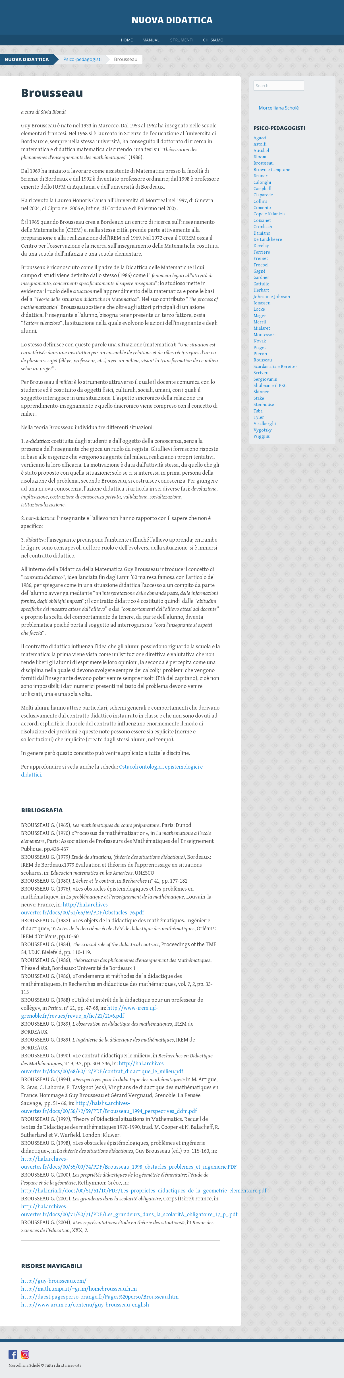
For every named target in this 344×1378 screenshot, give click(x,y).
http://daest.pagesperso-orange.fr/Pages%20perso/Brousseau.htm (100, 1297)
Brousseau (263, 163)
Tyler (259, 417)
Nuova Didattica (172, 20)
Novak (260, 341)
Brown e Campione (272, 169)
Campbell (263, 189)
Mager (260, 316)
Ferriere (262, 252)
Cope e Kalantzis (269, 214)
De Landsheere (268, 239)
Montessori (265, 335)
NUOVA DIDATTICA (27, 59)
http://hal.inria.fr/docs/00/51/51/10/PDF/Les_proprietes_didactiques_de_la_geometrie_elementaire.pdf (143, 1191)
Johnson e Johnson (272, 297)
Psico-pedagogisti (82, 59)
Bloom (260, 157)
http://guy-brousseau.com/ (53, 1281)
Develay (261, 246)
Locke (259, 309)
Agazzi (260, 138)
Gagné (260, 271)
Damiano (262, 233)
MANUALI (151, 40)
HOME (127, 40)
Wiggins (262, 436)
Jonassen (262, 303)
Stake (259, 398)
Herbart (261, 290)
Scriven (261, 373)
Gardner (261, 277)
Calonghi (262, 182)
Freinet (261, 258)
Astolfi (260, 144)
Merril (260, 322)
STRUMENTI (181, 40)
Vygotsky (263, 430)
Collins (260, 201)
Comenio (262, 208)
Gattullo (262, 284)
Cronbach (263, 227)
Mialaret (262, 328)
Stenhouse (264, 404)
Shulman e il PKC (270, 385)
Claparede (263, 195)
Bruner (261, 176)
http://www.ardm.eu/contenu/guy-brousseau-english (85, 1305)
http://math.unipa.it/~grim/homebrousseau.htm (79, 1289)
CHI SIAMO (213, 40)
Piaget (260, 347)
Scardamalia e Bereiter (275, 366)
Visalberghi (265, 423)
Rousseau (263, 360)
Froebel (261, 265)
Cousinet (262, 220)
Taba (258, 411)
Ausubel (261, 150)
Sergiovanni (265, 379)
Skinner (261, 392)
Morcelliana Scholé (279, 108)
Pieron (260, 354)
